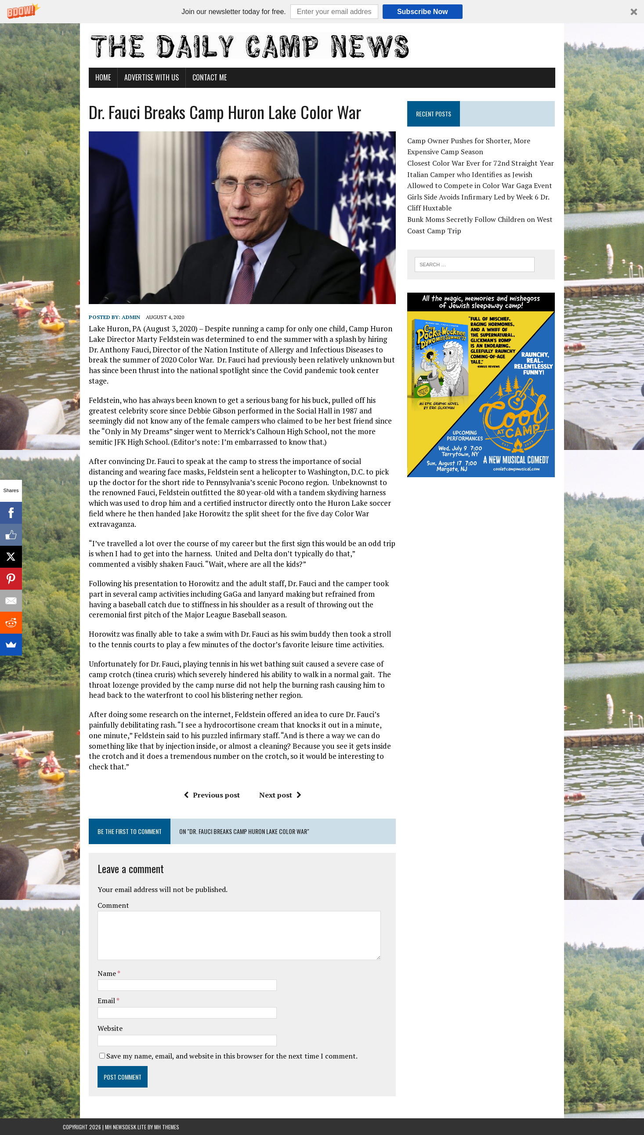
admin (105, 336)
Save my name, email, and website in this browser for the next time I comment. (206, 1043)
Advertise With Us (125, 77)
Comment (87, 893)
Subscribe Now (422, 11)
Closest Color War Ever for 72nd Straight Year (490, 163)
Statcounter (19, 1129)
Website (84, 1016)
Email (81, 989)
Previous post (202, 783)
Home (77, 77)
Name (81, 961)
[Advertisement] (499, 567)
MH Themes (166, 1115)
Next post (271, 783)
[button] (322, 11)
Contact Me (183, 77)
